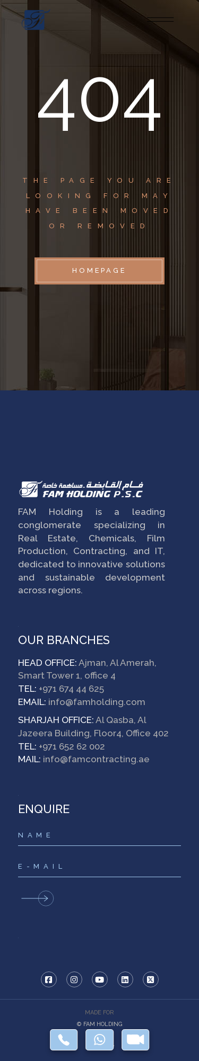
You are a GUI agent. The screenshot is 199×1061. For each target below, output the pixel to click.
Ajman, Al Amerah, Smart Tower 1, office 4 (87, 669)
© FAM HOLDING (100, 1024)
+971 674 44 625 (71, 688)
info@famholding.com (96, 702)
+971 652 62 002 (72, 746)
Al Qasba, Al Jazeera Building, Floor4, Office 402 (93, 726)
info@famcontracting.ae (96, 759)
